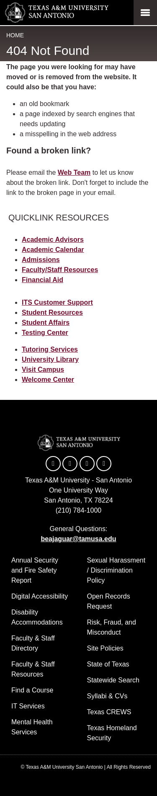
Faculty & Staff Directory (33, 643)
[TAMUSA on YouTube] (87, 463)
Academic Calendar (53, 249)
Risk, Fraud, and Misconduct (111, 627)
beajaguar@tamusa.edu (78, 538)
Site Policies (105, 648)
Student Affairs (45, 322)
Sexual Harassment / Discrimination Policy (116, 570)
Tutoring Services (50, 349)
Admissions (41, 259)
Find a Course (32, 690)
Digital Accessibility (39, 596)
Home (15, 35)
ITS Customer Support (57, 302)
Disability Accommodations (37, 617)
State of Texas (108, 664)
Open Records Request (108, 601)
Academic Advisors (53, 239)
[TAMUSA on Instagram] (103, 463)
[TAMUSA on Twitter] (69, 463)
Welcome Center (48, 379)
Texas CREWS (109, 712)
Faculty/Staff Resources (60, 269)
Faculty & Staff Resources (33, 669)
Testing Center (45, 332)
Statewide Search (113, 680)
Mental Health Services (32, 727)
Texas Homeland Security (112, 733)
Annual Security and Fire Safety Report (34, 570)
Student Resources (52, 312)
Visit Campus (43, 369)
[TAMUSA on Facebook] (53, 463)
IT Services (28, 706)
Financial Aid (42, 279)
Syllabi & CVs (107, 696)
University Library (50, 359)
